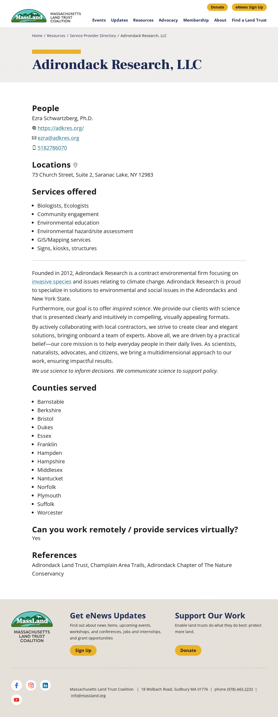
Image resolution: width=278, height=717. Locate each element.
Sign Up (83, 650)
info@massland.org (88, 695)
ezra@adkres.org (58, 137)
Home (37, 36)
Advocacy (168, 20)
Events (99, 20)
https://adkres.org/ (61, 128)
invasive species (52, 281)
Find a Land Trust (249, 20)
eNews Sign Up (249, 7)
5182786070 (52, 147)
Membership (196, 20)
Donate (217, 7)
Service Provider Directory (93, 36)
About (220, 20)
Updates (119, 20)
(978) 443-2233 (240, 689)
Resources (143, 20)
